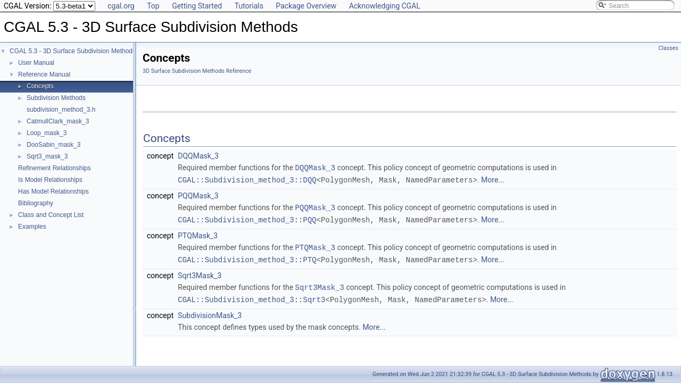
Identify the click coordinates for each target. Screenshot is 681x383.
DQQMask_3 (198, 156)
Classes (668, 48)
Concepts (40, 86)
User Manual (36, 62)
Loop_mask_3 (47, 133)
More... (492, 179)
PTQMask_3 (198, 233)
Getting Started (197, 6)
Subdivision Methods (56, 98)
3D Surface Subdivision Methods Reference (197, 71)
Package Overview (306, 6)
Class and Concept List (51, 215)
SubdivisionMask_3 (210, 311)
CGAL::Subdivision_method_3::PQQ (247, 218)
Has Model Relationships (53, 191)
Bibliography (35, 203)
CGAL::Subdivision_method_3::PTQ (247, 257)
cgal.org (120, 6)
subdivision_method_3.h (61, 109)
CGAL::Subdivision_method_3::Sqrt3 (251, 295)
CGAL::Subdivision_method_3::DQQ (247, 179)
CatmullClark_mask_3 (58, 121)
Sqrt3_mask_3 (47, 156)
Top (153, 6)
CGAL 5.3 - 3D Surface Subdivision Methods (73, 51)
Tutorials (249, 6)
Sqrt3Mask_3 (199, 272)
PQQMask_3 (198, 194)
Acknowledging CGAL (384, 6)
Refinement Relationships (54, 168)
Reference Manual (44, 74)
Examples (32, 226)
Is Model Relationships (50, 180)
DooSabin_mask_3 (53, 144)
